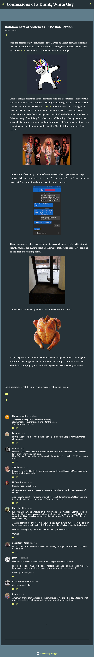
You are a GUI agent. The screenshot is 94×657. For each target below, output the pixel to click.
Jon (14, 448)
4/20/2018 (33, 416)
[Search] (77, 4)
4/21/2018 (23, 467)
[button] (6, 35)
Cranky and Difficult (21, 581)
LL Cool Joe (17, 482)
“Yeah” (48, 106)
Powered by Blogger (47, 653)
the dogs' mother (20, 416)
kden (14, 433)
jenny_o (16, 558)
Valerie (15, 467)
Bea (14, 594)
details (22, 50)
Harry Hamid (18, 508)
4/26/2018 (20, 594)
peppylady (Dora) (20, 543)
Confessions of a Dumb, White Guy (40, 4)
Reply (15, 428)
